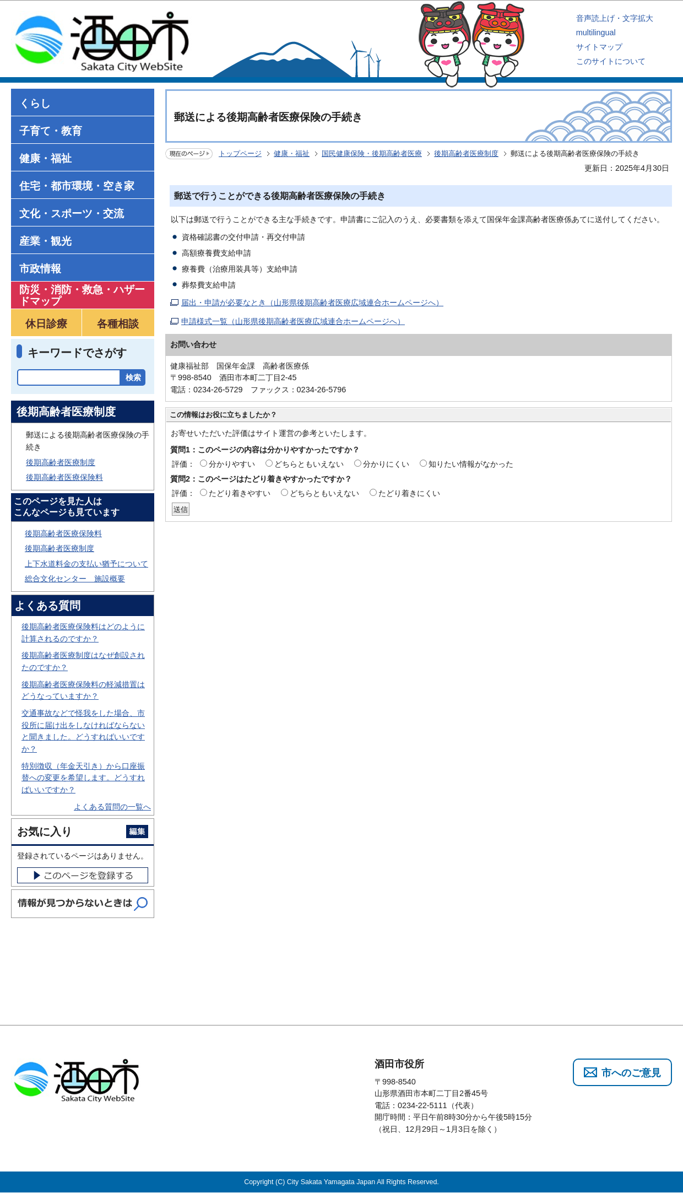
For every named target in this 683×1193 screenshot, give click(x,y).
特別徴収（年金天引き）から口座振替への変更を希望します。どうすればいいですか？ (83, 778)
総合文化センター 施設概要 (75, 578)
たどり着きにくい (409, 493)
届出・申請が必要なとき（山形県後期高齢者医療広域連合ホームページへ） (312, 302)
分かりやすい (232, 464)
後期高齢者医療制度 (466, 153)
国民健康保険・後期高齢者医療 (372, 153)
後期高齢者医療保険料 (64, 477)
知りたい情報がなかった (471, 464)
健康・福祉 (292, 153)
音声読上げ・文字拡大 (614, 18)
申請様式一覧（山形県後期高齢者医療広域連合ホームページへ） (293, 321)
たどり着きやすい (239, 493)
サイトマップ (599, 46)
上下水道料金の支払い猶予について (86, 563)
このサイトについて (611, 61)
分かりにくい (386, 464)
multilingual (596, 32)
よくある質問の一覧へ (112, 806)
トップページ (240, 153)
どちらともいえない (309, 464)
